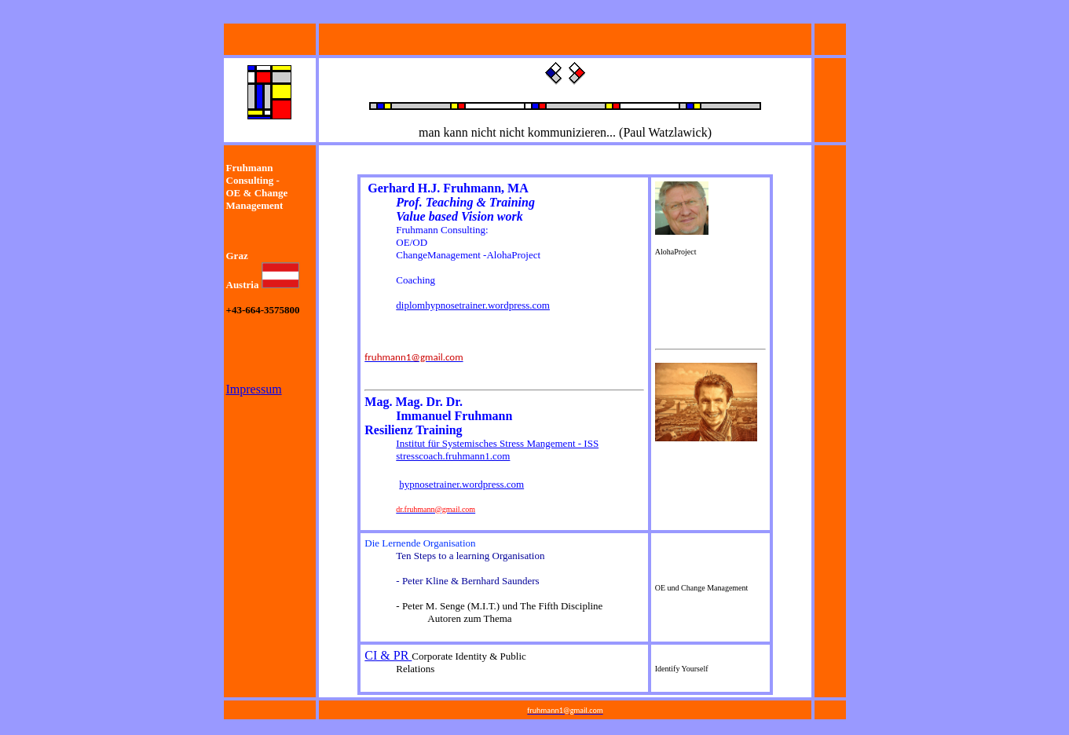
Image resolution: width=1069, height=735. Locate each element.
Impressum (254, 389)
